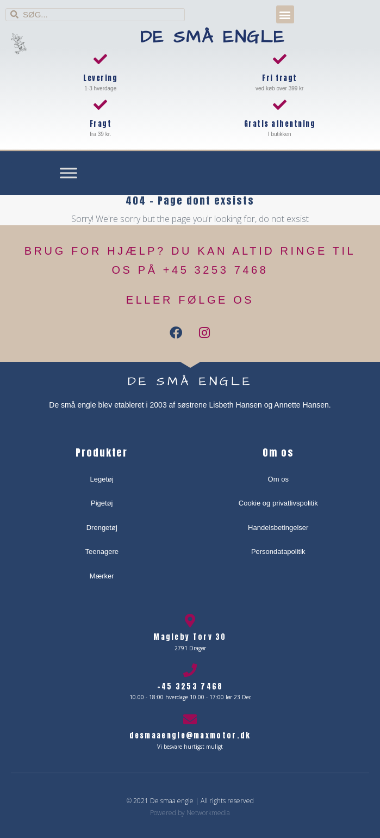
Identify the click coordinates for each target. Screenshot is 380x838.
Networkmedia (208, 812)
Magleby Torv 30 (190, 637)
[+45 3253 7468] (190, 670)
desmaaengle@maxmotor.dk (190, 735)
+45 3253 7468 (190, 686)
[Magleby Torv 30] (190, 620)
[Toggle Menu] (68, 173)
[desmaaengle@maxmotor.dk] (190, 719)
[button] (285, 14)
